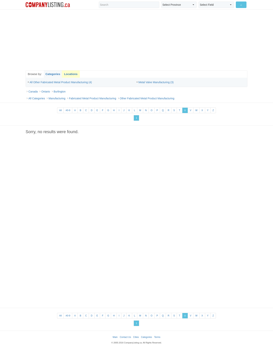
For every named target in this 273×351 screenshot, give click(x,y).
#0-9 (68, 110)
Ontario (45, 91)
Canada (33, 91)
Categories (53, 74)
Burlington (60, 91)
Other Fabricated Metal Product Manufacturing (147, 98)
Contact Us (125, 337)
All (60, 110)
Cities (136, 337)
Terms (157, 337)
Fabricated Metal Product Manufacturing (92, 98)
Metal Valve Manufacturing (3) (156, 82)
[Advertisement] (136, 39)
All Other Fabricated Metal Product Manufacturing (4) (61, 82)
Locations (71, 74)
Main (115, 337)
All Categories (36, 98)
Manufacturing (57, 98)
